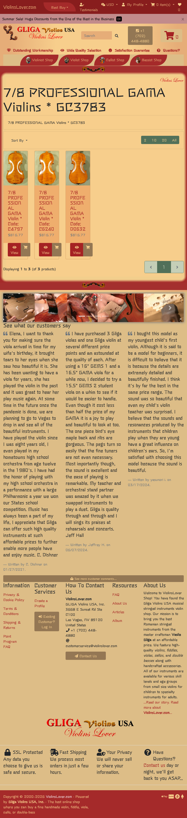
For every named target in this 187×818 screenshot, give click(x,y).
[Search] (96, 35)
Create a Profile (41, 603)
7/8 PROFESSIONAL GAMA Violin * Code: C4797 (15, 210)
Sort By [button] (18, 140)
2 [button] (145, 140)
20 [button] (164, 140)
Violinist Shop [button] (39, 59)
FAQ (115, 594)
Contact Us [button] (86, 655)
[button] (109, 4)
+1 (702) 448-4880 (140, 35)
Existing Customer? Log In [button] (46, 621)
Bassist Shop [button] (148, 59)
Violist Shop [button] (76, 59)
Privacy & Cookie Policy (13, 597)
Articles (118, 611)
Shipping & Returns (12, 625)
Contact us (154, 765)
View (14, 250)
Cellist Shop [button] (112, 59)
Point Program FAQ (10, 641)
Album (117, 620)
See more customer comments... (93, 578)
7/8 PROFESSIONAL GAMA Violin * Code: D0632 (77, 210)
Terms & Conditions (11, 611)
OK (119, 19)
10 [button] (154, 140)
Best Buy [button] (58, 7)
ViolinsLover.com (19, 7)
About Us (119, 603)
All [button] (174, 140)
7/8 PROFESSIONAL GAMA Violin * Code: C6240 (46, 210)
